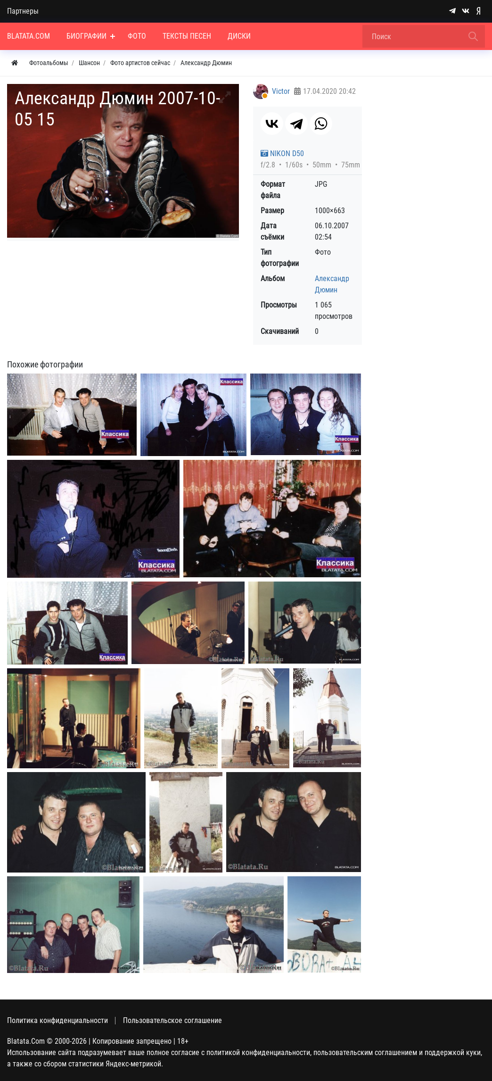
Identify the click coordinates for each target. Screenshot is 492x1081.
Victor (281, 91)
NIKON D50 (282, 153)
